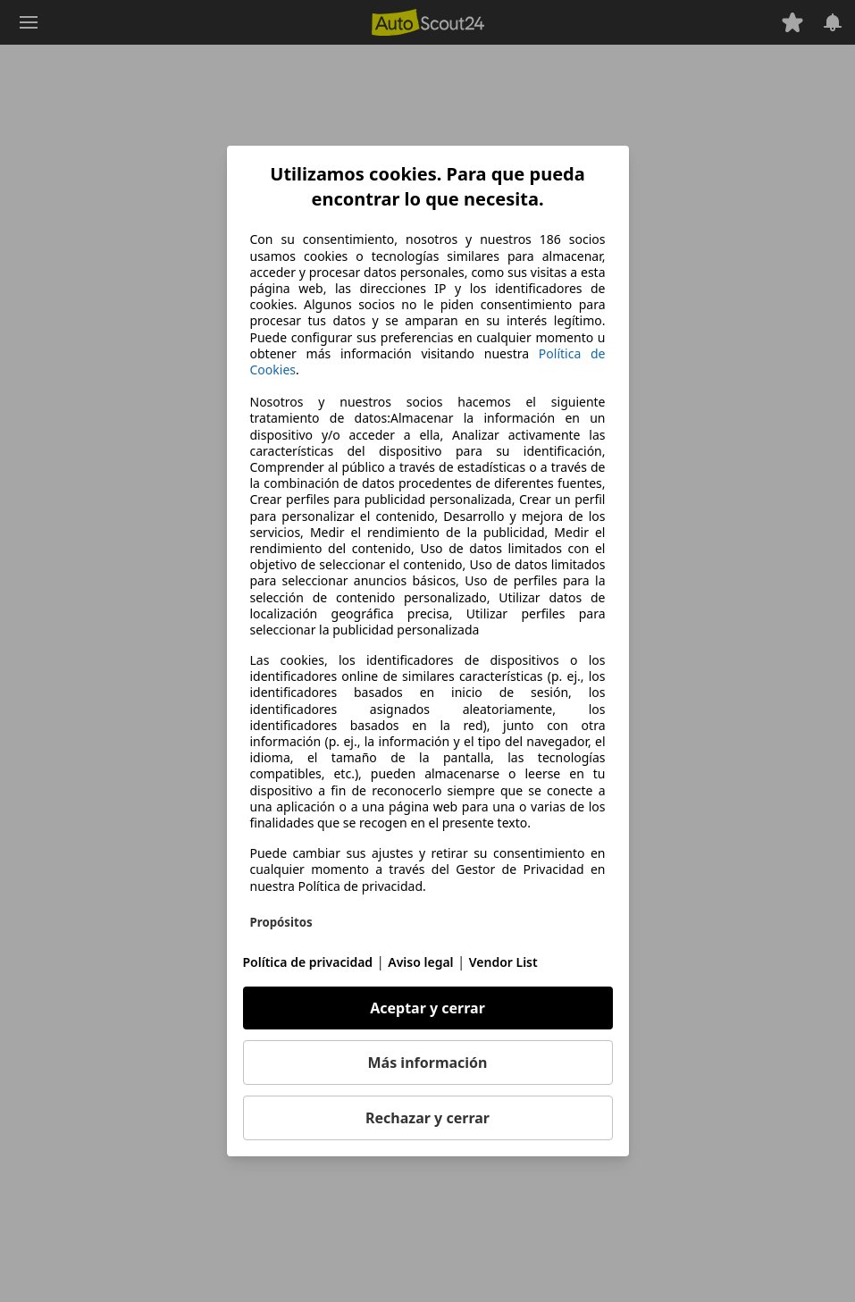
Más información (427, 1062)
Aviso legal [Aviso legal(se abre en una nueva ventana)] (420, 961)
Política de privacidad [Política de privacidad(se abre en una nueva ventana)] (308, 961)
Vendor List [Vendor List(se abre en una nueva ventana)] (503, 961)
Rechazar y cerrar (427, 1118)
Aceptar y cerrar (427, 1008)
